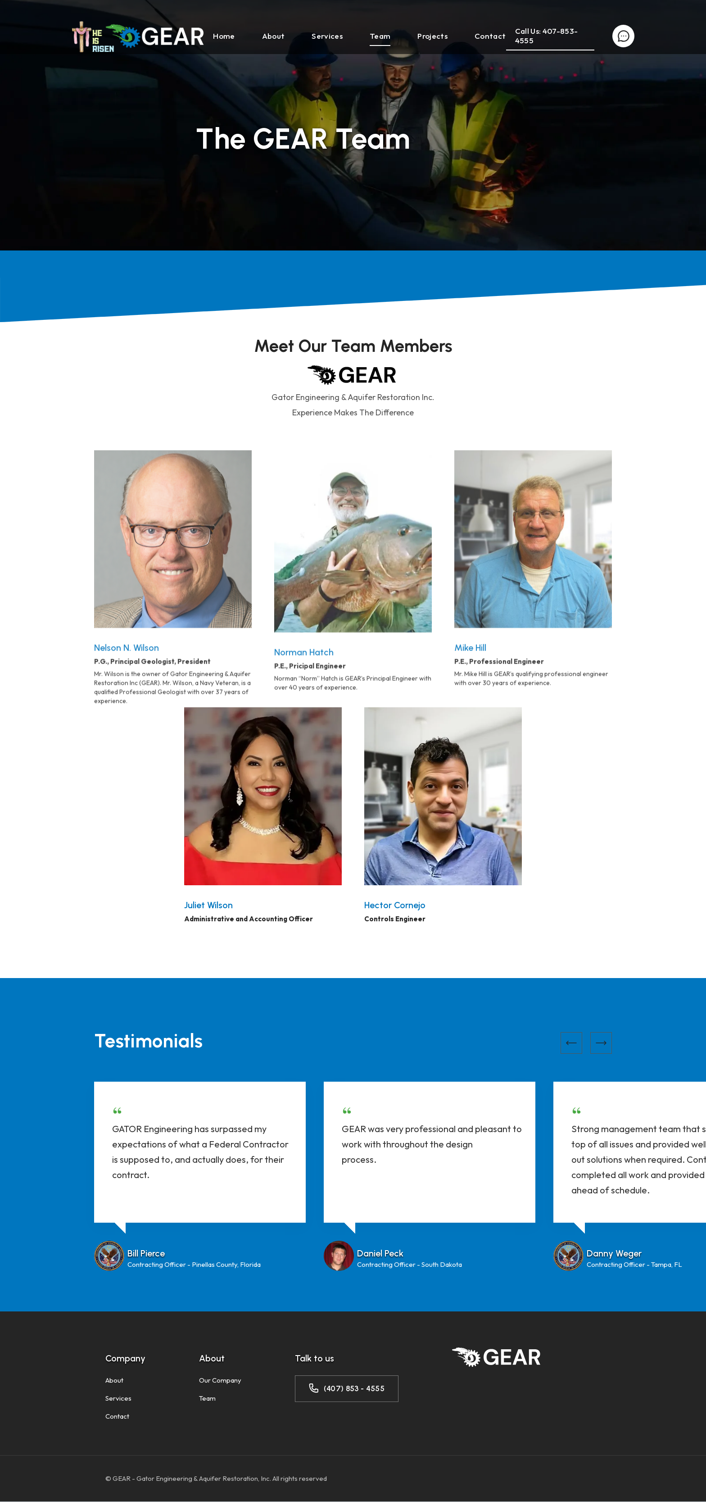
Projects (432, 36)
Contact (490, 36)
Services (327, 36)
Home (224, 36)
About (273, 36)
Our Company (220, 1380)
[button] (571, 1043)
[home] (138, 36)
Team (380, 36)
